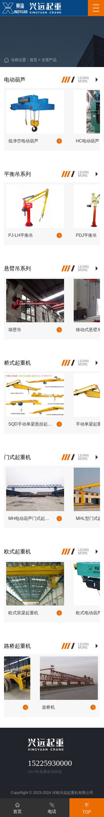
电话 (52, 807)
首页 (33, 60)
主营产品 (49, 60)
